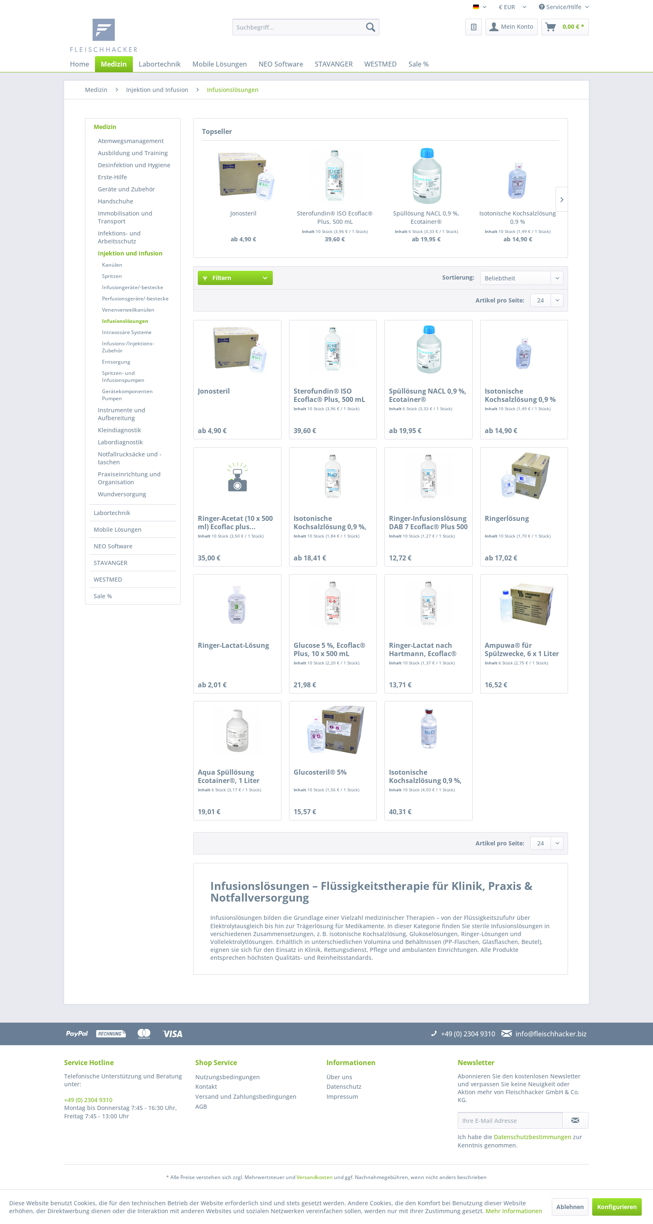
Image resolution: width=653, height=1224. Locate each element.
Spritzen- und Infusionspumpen (123, 376)
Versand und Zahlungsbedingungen (246, 1096)
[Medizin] (114, 64)
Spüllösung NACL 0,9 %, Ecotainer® (426, 217)
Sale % (103, 596)
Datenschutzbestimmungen (532, 1137)
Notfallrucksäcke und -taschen (130, 458)
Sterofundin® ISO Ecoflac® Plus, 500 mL (335, 217)
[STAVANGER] (334, 64)
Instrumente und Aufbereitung (121, 414)
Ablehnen (570, 1207)
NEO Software (113, 546)
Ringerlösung (507, 518)
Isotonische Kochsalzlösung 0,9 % (517, 217)
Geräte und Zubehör (126, 189)
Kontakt (206, 1086)
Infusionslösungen (125, 321)
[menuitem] (305, 27)
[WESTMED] (381, 64)
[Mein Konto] (512, 27)
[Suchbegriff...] (305, 27)
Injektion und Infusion (130, 253)
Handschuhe (115, 201)
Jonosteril (243, 213)
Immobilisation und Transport (125, 217)
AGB (201, 1106)
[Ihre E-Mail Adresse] (510, 1120)
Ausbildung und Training (133, 153)
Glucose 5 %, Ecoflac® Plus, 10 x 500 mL (329, 649)
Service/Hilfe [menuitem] (561, 7)
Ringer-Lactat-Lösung (233, 645)
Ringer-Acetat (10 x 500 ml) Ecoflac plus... (235, 522)
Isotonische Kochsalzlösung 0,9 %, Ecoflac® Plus (330, 522)
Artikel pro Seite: (500, 300)
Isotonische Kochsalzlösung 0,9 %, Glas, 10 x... (425, 776)
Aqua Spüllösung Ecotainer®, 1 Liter (228, 776)
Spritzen (112, 276)
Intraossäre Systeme (127, 332)
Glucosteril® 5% (320, 772)
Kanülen (112, 264)
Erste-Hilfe (112, 177)
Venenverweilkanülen (128, 309)
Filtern (217, 278)
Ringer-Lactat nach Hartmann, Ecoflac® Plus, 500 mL (422, 649)
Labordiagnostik (120, 442)
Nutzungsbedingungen (227, 1077)
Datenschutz (343, 1086)
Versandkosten (315, 1177)
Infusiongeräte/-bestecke (132, 287)
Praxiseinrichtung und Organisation (129, 478)
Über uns (339, 1077)
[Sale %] (419, 64)
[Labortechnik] (160, 64)
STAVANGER (110, 563)
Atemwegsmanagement (131, 141)
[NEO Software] (281, 64)
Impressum (342, 1096)
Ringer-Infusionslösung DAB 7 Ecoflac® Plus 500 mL (428, 522)
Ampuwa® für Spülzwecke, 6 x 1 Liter (522, 649)
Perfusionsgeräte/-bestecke (135, 298)
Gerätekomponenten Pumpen (127, 395)
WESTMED (108, 579)
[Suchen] (370, 27)
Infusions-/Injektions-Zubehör (128, 347)
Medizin (105, 127)
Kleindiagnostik (119, 430)
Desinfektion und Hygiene (134, 165)
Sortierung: (458, 277)
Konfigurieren (617, 1207)
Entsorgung (116, 361)
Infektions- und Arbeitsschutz (119, 237)
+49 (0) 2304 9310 (88, 1100)
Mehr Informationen (514, 1211)
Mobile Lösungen (118, 529)
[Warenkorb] (565, 27)
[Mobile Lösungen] (220, 64)
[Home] (79, 64)
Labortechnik (112, 513)
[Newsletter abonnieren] (575, 1120)
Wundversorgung (122, 494)
